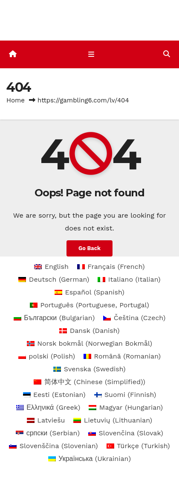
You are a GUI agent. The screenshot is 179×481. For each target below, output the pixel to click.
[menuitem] (51, 267)
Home (15, 100)
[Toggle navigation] (91, 54)
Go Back (89, 248)
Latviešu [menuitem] (51, 420)
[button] (166, 54)
